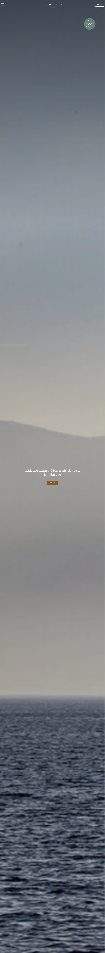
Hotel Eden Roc (61, 12)
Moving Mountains (75, 12)
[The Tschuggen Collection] (52, 4)
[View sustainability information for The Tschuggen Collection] (90, 23)
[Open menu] (2, 4)
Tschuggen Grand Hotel (18, 12)
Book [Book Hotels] (99, 4)
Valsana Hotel (35, 12)
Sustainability (90, 12)
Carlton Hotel (48, 12)
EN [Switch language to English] (92, 4)
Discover (52, 949)
